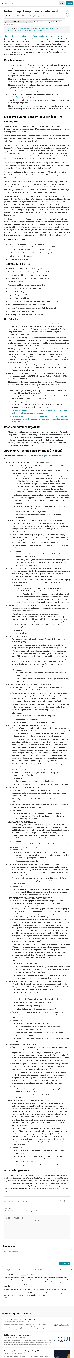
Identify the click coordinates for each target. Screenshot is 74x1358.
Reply (5, 1297)
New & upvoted (14, 1270)
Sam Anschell (8, 1321)
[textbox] (36, 1255)
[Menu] (2, 3)
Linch (8, 16)
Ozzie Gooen (8, 1337)
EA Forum (11, 3)
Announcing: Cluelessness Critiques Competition (22, 1351)
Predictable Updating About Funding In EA (19, 1319)
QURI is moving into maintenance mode (18, 1335)
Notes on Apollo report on (31, 11)
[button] (18, 1201)
